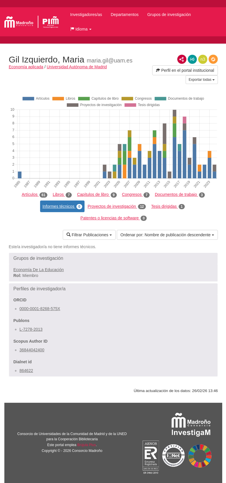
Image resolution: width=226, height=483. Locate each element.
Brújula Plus (86, 445)
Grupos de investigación (169, 14)
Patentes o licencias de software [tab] (113, 218)
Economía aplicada (26, 67)
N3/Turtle (202, 59)
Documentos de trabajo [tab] (180, 194)
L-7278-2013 (30, 329)
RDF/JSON (213, 59)
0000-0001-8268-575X (39, 308)
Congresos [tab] (136, 194)
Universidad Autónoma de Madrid (77, 67)
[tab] (113, 258)
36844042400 (31, 350)
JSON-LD (192, 59)
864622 (26, 370)
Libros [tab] (62, 194)
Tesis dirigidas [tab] (168, 206)
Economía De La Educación (38, 269)
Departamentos (125, 14)
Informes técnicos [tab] (62, 206)
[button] (81, 29)
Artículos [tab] (35, 194)
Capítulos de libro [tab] (97, 194)
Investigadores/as (86, 14)
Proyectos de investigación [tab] (116, 206)
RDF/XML (181, 59)
